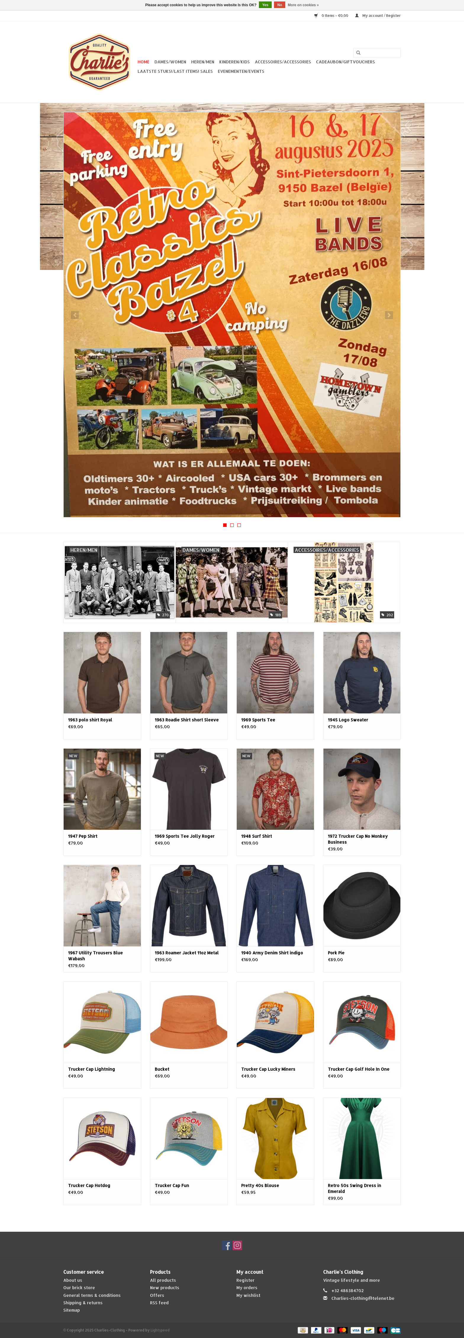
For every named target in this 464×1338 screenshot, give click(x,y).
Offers (157, 1295)
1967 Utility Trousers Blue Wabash (95, 955)
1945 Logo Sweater (348, 719)
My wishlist (248, 1295)
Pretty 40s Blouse (260, 1185)
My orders (246, 1287)
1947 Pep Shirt (82, 836)
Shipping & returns (83, 1302)
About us (72, 1280)
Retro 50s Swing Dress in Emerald (354, 1188)
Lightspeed (160, 1330)
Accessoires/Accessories (283, 61)
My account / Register (378, 15)
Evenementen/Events (241, 71)
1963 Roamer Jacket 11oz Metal (187, 952)
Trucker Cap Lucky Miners (268, 1069)
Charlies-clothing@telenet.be (362, 1298)
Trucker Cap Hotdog (89, 1185)
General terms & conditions (92, 1295)
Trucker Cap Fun (172, 1185)
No (279, 5)
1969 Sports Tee (258, 719)
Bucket (162, 1069)
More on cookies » (303, 5)
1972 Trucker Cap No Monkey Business (358, 839)
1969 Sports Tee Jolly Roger (185, 836)
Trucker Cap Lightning (91, 1069)
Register (245, 1280)
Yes (265, 5)
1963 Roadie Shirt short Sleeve (187, 719)
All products (163, 1280)
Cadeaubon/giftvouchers (345, 61)
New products (164, 1287)
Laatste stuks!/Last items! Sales (175, 71)
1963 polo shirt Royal (90, 719)
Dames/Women (170, 61)
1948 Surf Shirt (256, 836)
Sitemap (71, 1310)
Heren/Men (202, 61)
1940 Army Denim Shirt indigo (272, 952)
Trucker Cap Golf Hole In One (358, 1069)
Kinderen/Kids (234, 61)
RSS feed (159, 1302)
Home (143, 61)
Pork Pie (336, 952)
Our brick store (79, 1287)
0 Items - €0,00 (331, 15)
